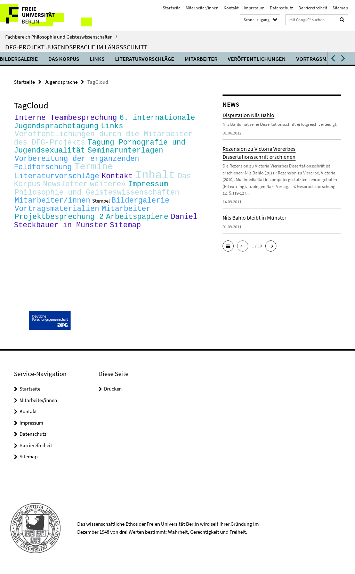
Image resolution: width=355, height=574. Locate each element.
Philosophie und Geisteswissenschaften (97, 200)
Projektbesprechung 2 (59, 226)
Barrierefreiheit (312, 8)
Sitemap (340, 8)
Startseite (171, 8)
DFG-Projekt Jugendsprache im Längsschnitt (76, 47)
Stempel (101, 209)
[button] (332, 58)
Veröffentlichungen (278, 58)
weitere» (108, 191)
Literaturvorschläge (166, 58)
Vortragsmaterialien (57, 217)
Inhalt (155, 180)
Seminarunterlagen (125, 153)
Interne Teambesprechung (66, 118)
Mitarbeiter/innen (202, 8)
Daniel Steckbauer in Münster (105, 230)
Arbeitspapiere (137, 226)
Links (118, 58)
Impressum (254, 8)
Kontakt (231, 8)
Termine (93, 171)
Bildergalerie (40, 58)
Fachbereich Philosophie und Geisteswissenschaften (61, 36)
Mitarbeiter (222, 58)
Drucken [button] (113, 388)
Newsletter (65, 191)
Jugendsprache (61, 82)
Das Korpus (85, 58)
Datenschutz (281, 8)
